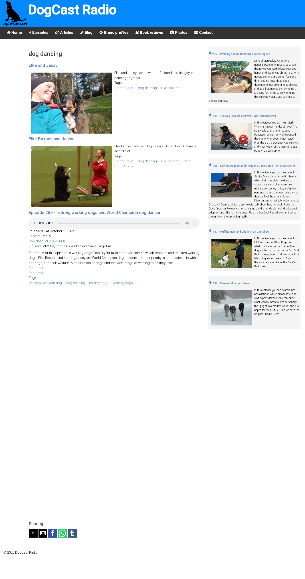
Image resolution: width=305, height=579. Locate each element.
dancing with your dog (45, 283)
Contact (203, 32)
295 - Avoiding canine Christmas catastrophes (239, 54)
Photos (178, 32)
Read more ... (39, 268)
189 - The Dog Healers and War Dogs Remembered (242, 116)
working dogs (123, 283)
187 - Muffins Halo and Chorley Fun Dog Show (239, 231)
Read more (37, 273)
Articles (64, 32)
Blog (86, 32)
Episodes (38, 32)
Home (14, 32)
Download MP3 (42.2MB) (47, 241)
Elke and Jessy (43, 65)
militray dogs (98, 283)
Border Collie (124, 88)
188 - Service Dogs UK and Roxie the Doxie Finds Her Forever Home (252, 165)
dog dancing (147, 88)
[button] (33, 533)
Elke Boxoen (170, 88)
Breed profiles (113, 32)
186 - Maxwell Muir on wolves (229, 283)
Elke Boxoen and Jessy (51, 138)
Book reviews (149, 32)
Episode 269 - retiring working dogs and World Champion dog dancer (95, 212)
